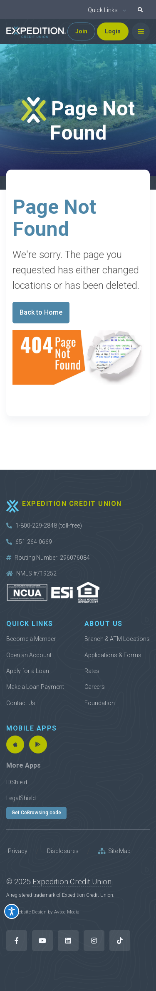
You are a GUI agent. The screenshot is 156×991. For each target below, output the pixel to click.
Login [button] (113, 31)
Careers (94, 686)
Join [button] (81, 31)
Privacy (17, 851)
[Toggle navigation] (141, 31)
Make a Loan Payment (35, 686)
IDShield (16, 782)
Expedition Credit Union (71, 881)
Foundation (99, 703)
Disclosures (63, 851)
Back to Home (41, 312)
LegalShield (21, 798)
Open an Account (29, 655)
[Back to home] (36, 31)
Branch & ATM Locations (117, 639)
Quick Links (103, 10)
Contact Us (20, 703)
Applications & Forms (112, 655)
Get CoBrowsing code (36, 813)
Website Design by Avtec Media (46, 912)
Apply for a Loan (27, 671)
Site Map (114, 851)
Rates (91, 671)
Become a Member (31, 639)
